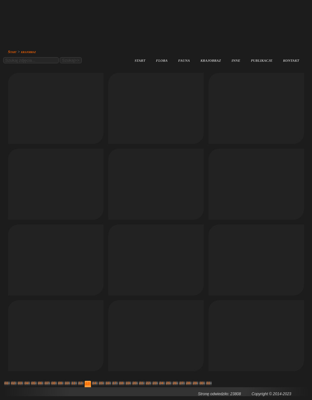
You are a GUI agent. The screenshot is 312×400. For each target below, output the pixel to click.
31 (208, 383)
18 (121, 383)
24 (161, 383)
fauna (184, 60)
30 (201, 383)
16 (108, 383)
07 (47, 383)
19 (128, 383)
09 (60, 383)
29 (195, 383)
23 (154, 383)
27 (181, 383)
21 (141, 383)
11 (73, 383)
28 (188, 383)
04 (26, 383)
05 (33, 383)
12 (80, 383)
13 (87, 383)
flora (162, 60)
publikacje (261, 60)
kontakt (291, 60)
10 (67, 383)
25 (168, 383)
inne (236, 60)
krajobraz (211, 60)
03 (20, 383)
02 (13, 383)
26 (175, 383)
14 (94, 383)
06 (40, 383)
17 (114, 383)
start (140, 60)
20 (134, 383)
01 (6, 383)
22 (148, 383)
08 (53, 383)
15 (101, 383)
